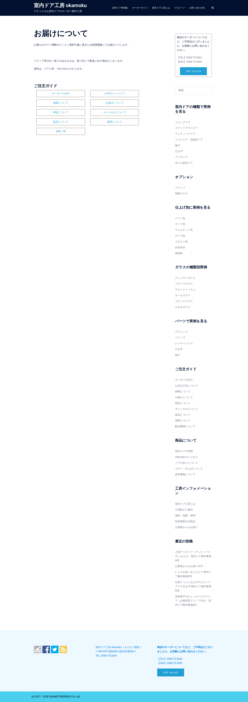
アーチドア (181, 157)
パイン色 (180, 218)
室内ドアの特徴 (184, 451)
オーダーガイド (140, 7)
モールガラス (182, 295)
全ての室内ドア (184, 162)
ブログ (177, 7)
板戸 (177, 145)
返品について (55, 110)
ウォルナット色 (184, 229)
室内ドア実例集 (120, 7)
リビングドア (182, 122)
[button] (213, 8)
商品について (98, 101)
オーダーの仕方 (55, 93)
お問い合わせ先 (197, 7)
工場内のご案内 (184, 509)
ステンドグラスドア (186, 127)
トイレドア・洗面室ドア (189, 139)
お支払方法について (186, 385)
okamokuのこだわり (186, 456)
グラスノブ (181, 331)
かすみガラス (182, 307)
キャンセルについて (141, 101)
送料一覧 (141, 110)
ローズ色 (180, 235)
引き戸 (179, 151)
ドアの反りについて (186, 462)
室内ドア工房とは (161, 7)
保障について (98, 110)
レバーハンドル (184, 343)
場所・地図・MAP (185, 515)
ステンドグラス (184, 301)
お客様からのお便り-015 (189, 566)
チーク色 (180, 224)
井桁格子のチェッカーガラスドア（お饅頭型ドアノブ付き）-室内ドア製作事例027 (193, 601)
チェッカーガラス (185, 277)
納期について (141, 93)
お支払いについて (98, 93)
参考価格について (185, 474)
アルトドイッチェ (185, 289)
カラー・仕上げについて (189, 468)
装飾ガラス (181, 193)
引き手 (179, 349)
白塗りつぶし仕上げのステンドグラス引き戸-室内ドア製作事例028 (193, 586)
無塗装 (179, 253)
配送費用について (185, 426)
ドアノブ (180, 187)
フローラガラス (184, 283)
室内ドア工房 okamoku (60, 5)
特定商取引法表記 (185, 521)
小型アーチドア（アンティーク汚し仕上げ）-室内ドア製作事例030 (193, 556)
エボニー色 (181, 241)
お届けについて (55, 101)
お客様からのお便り (186, 527)
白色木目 (180, 247)
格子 (177, 355)
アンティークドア (185, 133)
